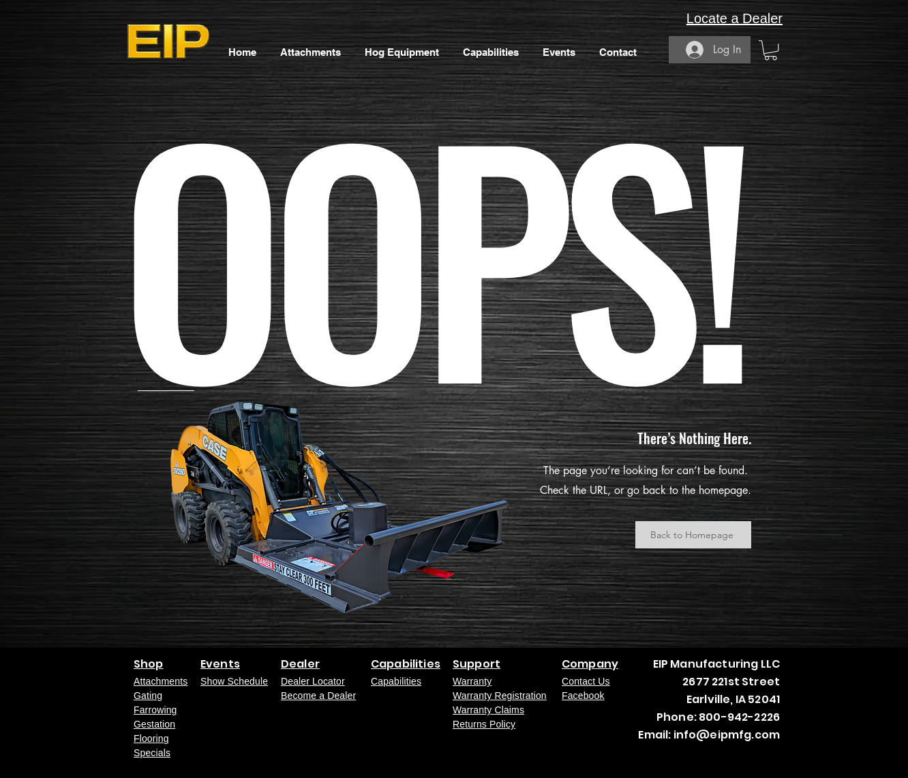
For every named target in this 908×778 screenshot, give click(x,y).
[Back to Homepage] (693, 534)
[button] (771, 50)
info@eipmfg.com (727, 735)
